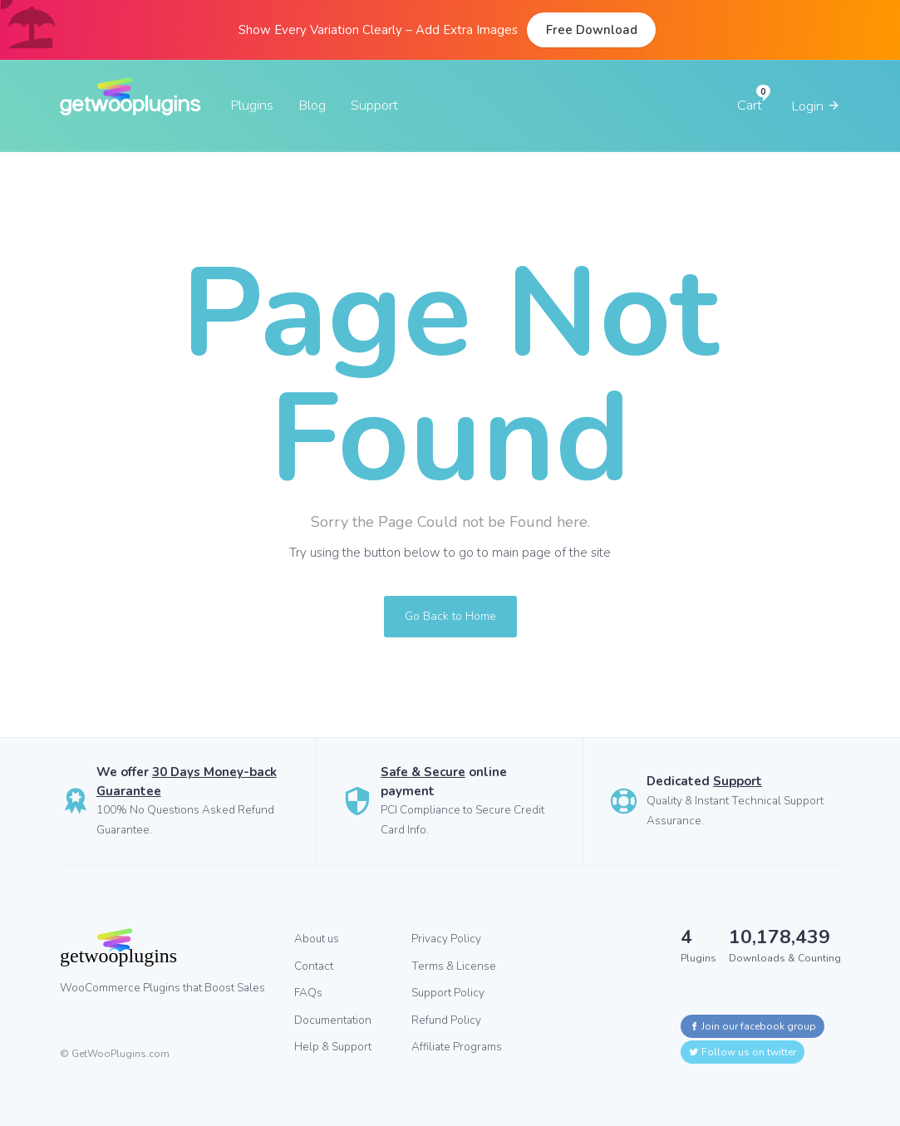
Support (374, 105)
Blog (312, 105)
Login (816, 106)
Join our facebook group (752, 1026)
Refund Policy (446, 1020)
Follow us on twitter (742, 1052)
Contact (313, 966)
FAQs (308, 993)
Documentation (332, 1020)
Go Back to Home (450, 616)
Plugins (251, 105)
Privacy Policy (446, 939)
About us (316, 939)
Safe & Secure (423, 772)
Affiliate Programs (456, 1047)
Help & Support (332, 1047)
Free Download (591, 30)
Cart (749, 105)
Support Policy (447, 993)
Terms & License (453, 966)
